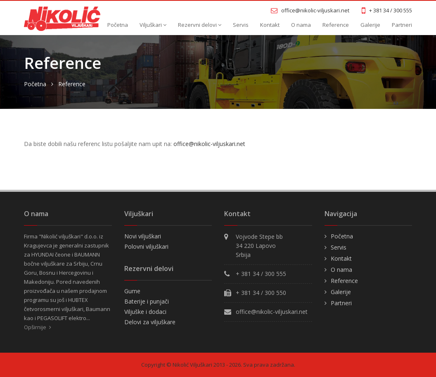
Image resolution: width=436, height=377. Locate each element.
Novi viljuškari (142, 236)
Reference (335, 24)
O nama (301, 24)
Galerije (370, 24)
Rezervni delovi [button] (199, 24)
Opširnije (37, 327)
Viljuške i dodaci (145, 312)
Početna (117, 24)
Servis (241, 24)
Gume (132, 291)
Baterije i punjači (146, 301)
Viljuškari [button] (153, 24)
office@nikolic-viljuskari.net (209, 144)
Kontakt (270, 24)
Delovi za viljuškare (149, 322)
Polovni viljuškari (146, 246)
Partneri (402, 24)
